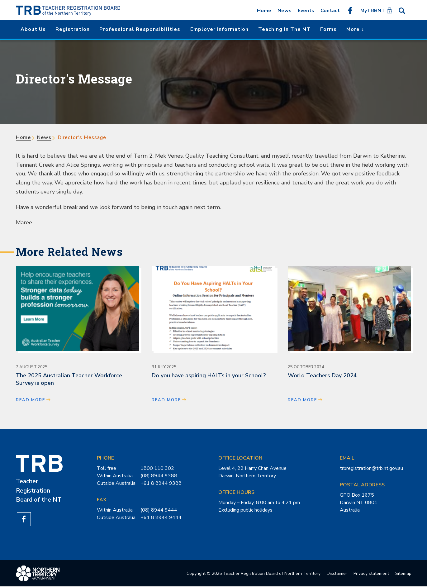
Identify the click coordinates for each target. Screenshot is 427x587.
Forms (328, 29)
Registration (72, 29)
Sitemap (403, 574)
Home (264, 10)
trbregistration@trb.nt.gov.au (371, 468)
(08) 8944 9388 (158, 475)
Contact (330, 10)
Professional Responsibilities (139, 29)
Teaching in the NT (284, 29)
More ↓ (355, 29)
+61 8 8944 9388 (161, 483)
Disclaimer (337, 574)
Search (404, 10)
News (285, 10)
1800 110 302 (157, 468)
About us (33, 29)
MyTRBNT (372, 10)
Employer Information (219, 29)
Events (306, 10)
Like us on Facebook (350, 10)
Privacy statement (371, 574)
